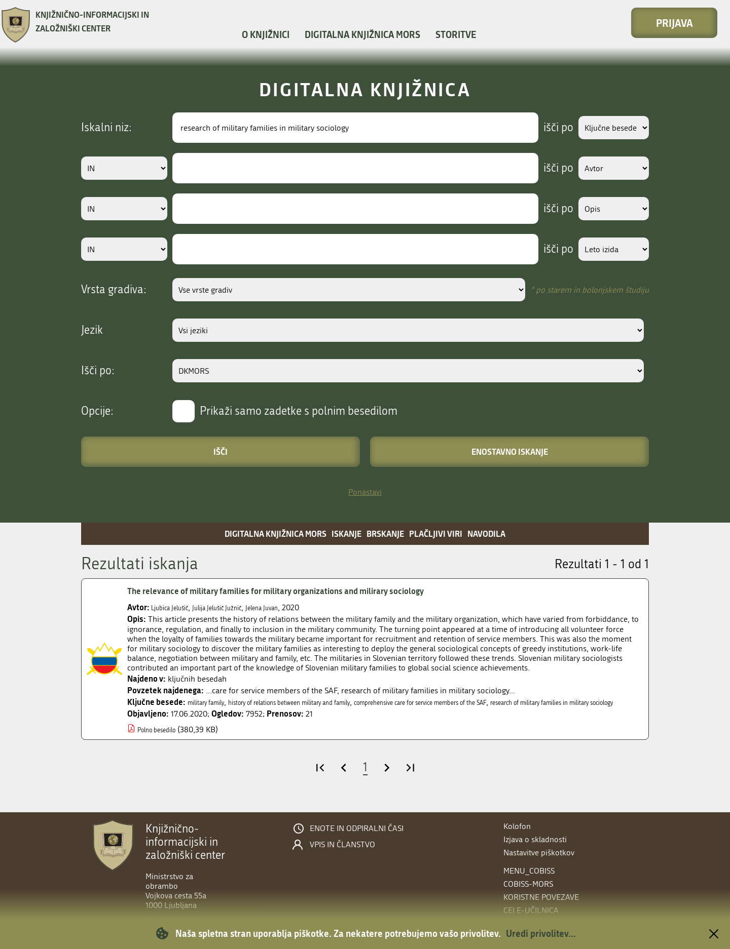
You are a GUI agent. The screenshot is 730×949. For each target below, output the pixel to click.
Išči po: (98, 370)
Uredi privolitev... (541, 933)
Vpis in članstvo (342, 845)
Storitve (455, 34)
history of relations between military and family (323, 702)
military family (212, 702)
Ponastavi (365, 492)
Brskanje (385, 533)
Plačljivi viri (435, 533)
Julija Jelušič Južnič (237, 607)
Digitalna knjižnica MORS (362, 34)
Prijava (674, 23)
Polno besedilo (163, 739)
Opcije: (97, 411)
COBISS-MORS (528, 884)
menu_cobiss (529, 871)
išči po (545, 127)
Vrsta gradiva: (114, 289)
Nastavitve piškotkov (538, 852)
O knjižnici (265, 34)
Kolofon (517, 826)
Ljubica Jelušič (176, 607)
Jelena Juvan (294, 607)
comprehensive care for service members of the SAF (499, 702)
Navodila (486, 533)
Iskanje (346, 533)
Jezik (92, 330)
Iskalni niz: (106, 127)
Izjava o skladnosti (535, 839)
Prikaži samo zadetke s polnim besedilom (298, 411)
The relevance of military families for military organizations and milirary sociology (308, 591)
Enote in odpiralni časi (357, 828)
